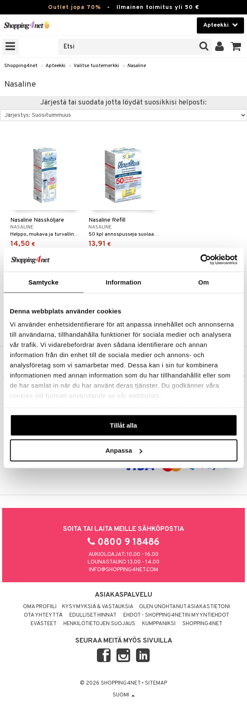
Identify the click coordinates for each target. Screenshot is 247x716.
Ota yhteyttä (43, 615)
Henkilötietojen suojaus (99, 623)
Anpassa (123, 450)
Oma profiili (40, 606)
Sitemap (156, 683)
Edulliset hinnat (92, 615)
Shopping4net (20, 65)
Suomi (124, 695)
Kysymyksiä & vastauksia (97, 606)
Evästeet (44, 623)
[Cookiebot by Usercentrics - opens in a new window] (200, 259)
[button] (236, 47)
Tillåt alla (123, 424)
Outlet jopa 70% (74, 7)
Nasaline (136, 65)
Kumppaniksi (159, 623)
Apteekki (55, 65)
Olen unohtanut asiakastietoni (184, 606)
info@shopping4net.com (123, 570)
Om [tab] (203, 281)
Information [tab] (124, 281)
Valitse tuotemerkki (96, 65)
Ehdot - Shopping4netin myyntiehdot (176, 615)
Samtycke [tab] (43, 281)
